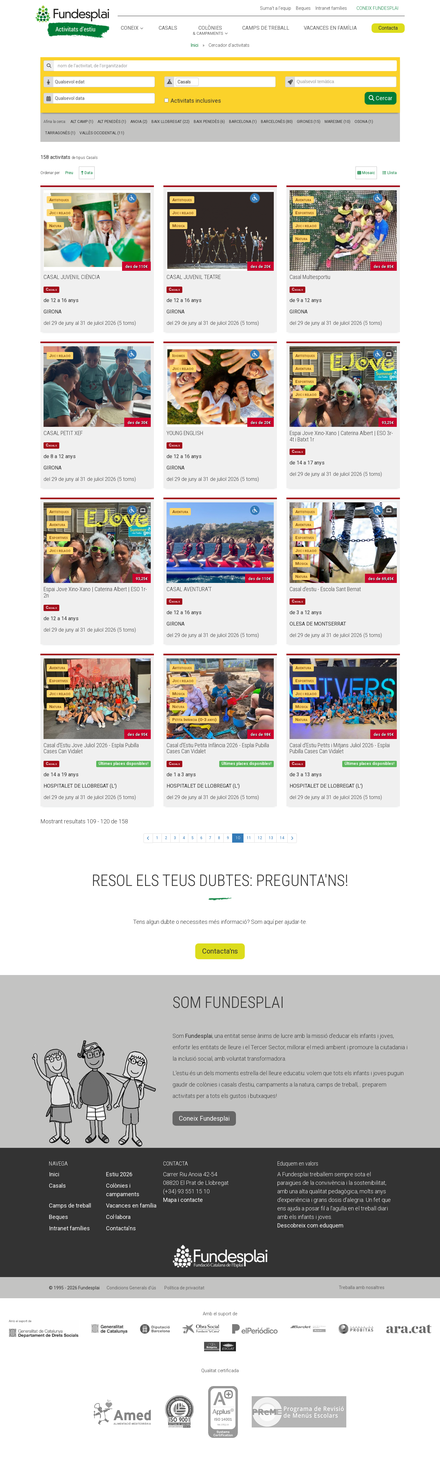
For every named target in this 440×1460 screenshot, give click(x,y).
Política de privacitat (184, 1287)
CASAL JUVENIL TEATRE (194, 277)
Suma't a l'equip (275, 8)
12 (260, 838)
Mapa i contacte (183, 1199)
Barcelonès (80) (277, 121)
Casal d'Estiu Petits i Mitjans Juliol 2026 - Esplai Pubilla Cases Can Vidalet (340, 748)
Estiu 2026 (119, 1174)
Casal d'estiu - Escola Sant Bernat (325, 589)
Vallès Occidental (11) (101, 133)
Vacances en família (330, 28)
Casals (168, 28)
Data (87, 173)
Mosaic (366, 173)
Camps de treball (265, 28)
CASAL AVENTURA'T (189, 589)
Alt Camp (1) (81, 121)
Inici (194, 45)
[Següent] (292, 838)
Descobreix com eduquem (310, 1225)
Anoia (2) (138, 121)
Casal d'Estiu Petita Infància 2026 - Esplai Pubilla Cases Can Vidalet (218, 748)
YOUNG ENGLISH (185, 433)
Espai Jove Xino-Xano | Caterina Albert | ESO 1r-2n (95, 592)
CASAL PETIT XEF (63, 433)
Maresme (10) (337, 121)
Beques (303, 8)
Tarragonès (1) (60, 133)
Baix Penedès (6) (209, 121)
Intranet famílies (331, 8)
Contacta (388, 28)
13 (271, 838)
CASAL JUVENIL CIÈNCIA (72, 277)
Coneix (129, 28)
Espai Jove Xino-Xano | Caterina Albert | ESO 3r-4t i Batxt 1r (341, 436)
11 (249, 838)
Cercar (380, 98)
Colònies (208, 31)
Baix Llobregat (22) (170, 121)
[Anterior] (148, 838)
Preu (69, 173)
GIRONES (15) (308, 121)
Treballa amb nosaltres (361, 1287)
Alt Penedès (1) (111, 121)
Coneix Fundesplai (377, 8)
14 (282, 838)
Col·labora (118, 1217)
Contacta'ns (220, 951)
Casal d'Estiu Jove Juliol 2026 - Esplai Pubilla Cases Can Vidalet (91, 748)
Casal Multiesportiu (310, 277)
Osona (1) (364, 121)
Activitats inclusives (192, 100)
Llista (390, 173)
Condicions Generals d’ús (131, 1287)
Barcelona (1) (243, 121)
